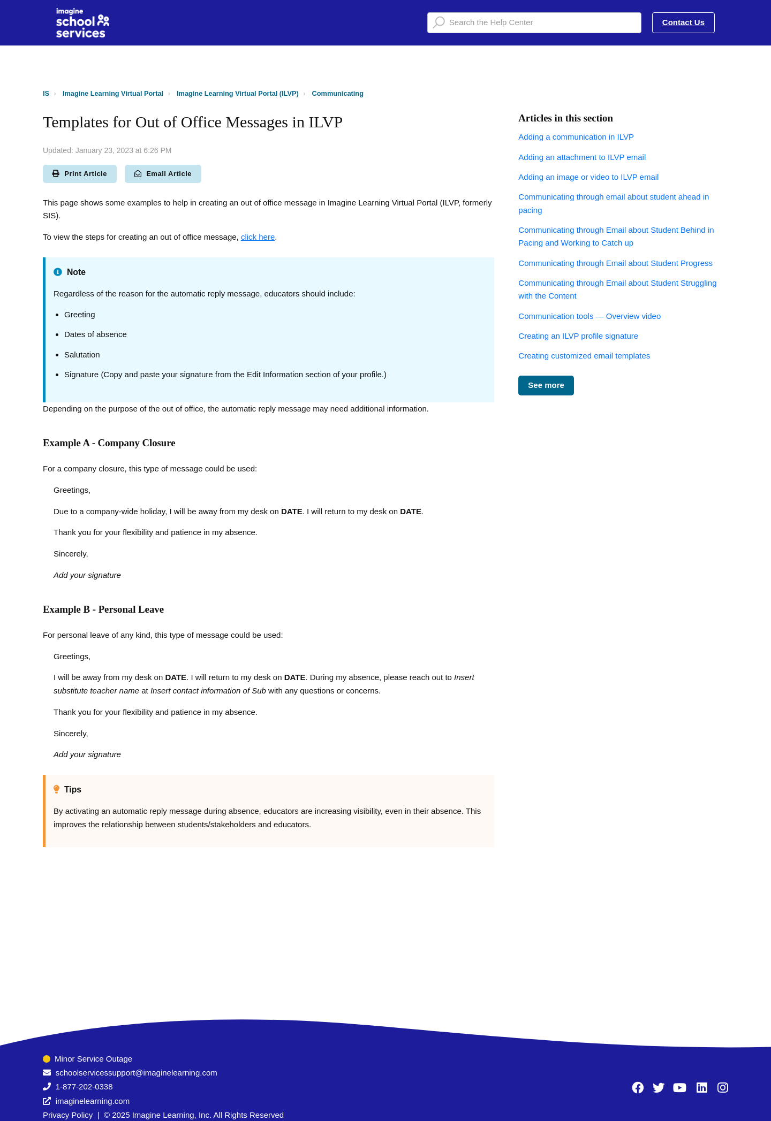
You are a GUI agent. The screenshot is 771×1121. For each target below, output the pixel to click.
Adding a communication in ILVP (576, 136)
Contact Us (683, 22)
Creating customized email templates (584, 355)
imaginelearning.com (93, 1100)
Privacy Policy (68, 1114)
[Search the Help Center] (534, 22)
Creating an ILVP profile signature (578, 335)
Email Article (163, 174)
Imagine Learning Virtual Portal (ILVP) (238, 93)
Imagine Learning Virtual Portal (113, 93)
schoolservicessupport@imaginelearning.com (136, 1072)
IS (46, 93)
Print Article (79, 174)
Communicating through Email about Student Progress (615, 263)
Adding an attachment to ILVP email (582, 157)
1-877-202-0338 (84, 1086)
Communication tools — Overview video (589, 316)
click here (258, 236)
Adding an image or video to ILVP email (588, 176)
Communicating (338, 93)
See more (546, 385)
